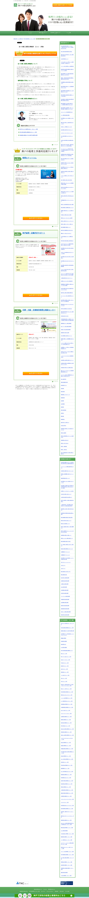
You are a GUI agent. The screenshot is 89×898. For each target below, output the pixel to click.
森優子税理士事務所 (64, 872)
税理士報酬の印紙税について (66, 227)
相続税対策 (63, 397)
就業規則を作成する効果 (65, 332)
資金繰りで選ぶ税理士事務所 (66, 329)
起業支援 (62, 388)
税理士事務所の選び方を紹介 (66, 541)
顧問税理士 (63, 419)
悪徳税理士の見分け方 (64, 440)
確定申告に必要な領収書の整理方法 (67, 292)
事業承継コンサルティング (65, 394)
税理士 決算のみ (64, 449)
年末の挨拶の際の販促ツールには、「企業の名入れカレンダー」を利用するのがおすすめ (67, 47)
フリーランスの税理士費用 (65, 596)
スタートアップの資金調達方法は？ (67, 112)
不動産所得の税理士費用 (65, 599)
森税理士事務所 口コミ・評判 (66, 719)
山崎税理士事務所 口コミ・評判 (66, 716)
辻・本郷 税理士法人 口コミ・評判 (66, 701)
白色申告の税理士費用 (64, 593)
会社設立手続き (63, 425)
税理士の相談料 (63, 432)
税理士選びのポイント (51, 889)
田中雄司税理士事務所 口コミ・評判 (67, 691)
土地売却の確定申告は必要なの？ (66, 497)
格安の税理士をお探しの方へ (66, 571)
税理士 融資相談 (64, 446)
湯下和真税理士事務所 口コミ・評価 (67, 854)
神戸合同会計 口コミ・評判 (65, 725)
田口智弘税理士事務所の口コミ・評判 (28, 132)
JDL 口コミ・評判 (64, 678)
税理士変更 (63, 391)
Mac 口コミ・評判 (64, 653)
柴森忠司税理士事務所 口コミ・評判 (67, 793)
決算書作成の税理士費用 (65, 580)
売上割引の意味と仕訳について (66, 494)
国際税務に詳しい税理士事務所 (66, 323)
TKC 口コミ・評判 (64, 681)
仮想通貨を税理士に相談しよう (66, 535)
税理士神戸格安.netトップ (38, 889)
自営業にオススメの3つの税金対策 (66, 281)
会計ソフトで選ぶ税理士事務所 (66, 326)
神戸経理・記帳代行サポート (33, 233)
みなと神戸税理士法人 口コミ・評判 (67, 771)
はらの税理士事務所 (64, 830)
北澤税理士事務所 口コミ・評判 (66, 796)
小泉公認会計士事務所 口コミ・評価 (67, 833)
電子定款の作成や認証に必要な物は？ (67, 240)
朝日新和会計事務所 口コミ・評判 (66, 783)
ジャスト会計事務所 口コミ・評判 (66, 698)
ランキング (45, 889)
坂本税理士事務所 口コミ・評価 (66, 865)
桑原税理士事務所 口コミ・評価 (66, 836)
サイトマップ (43, 891)
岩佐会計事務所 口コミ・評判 (66, 756)
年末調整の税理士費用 (64, 590)
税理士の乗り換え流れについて (66, 520)
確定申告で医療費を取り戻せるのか (67, 230)
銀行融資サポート (64, 385)
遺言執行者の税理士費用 (65, 605)
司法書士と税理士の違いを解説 (66, 214)
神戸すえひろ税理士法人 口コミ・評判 (29, 129)
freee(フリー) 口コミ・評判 (65, 659)
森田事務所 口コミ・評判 (65, 768)
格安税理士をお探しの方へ (24, 891)
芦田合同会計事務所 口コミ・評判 (66, 765)
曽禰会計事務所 (63, 638)
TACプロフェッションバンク (66, 562)
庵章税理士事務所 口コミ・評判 (66, 820)
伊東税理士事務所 (64, 641)
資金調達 (62, 400)
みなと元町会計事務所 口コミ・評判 (67, 759)
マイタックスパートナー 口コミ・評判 (67, 799)
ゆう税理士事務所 (64, 647)
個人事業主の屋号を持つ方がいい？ (67, 129)
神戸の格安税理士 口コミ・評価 (34, 891)
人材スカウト (63, 565)
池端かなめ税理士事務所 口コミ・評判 (67, 735)
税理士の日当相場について (65, 523)
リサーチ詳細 (67, 891)
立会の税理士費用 (64, 587)
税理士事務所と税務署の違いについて (67, 207)
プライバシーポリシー (50, 891)
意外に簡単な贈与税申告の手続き (66, 51)
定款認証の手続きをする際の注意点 (67, 367)
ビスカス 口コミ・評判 (65, 802)
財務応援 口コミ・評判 (65, 672)
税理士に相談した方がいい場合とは (67, 224)
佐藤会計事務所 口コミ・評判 (66, 745)
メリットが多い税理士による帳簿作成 (67, 66)
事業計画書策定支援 (64, 382)
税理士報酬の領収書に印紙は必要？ (67, 517)
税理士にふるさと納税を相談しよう (67, 538)
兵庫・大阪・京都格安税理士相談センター (39, 310)
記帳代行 (62, 413)
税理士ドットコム (29, 158)
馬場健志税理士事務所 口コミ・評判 (67, 748)
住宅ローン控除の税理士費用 (66, 611)
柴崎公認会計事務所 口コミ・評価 (67, 827)
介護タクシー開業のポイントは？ (66, 126)
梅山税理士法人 (63, 644)
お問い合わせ (62, 891)
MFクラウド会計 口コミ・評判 (66, 656)
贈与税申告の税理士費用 (65, 614)
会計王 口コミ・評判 (64, 669)
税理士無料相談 (63, 410)
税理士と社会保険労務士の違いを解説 (67, 204)
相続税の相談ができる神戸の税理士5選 (28, 135)
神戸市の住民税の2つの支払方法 (66, 308)
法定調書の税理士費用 (64, 602)
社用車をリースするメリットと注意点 (67, 491)
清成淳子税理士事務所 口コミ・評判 (67, 780)
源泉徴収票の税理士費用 (65, 608)
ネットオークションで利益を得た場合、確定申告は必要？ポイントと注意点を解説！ (67, 150)
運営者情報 (56, 891)
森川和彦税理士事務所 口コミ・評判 (67, 808)
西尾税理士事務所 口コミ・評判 (66, 774)
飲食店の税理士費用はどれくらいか (67, 548)
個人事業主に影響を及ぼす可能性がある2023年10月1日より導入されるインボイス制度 (67, 486)
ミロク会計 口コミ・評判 (65, 675)
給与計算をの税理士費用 (65, 577)
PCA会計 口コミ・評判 (65, 662)
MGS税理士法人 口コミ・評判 (66, 777)
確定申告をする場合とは (65, 422)
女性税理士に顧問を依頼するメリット (67, 360)
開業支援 (62, 416)
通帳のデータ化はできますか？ (66, 233)
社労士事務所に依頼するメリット (66, 335)
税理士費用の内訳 (64, 574)
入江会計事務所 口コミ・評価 (66, 875)
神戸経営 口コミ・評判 (65, 762)
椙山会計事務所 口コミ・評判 (66, 742)
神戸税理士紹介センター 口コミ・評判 (67, 805)
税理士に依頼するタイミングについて (67, 221)
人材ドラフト (63, 568)
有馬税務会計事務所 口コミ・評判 (66, 704)
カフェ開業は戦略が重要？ (65, 115)
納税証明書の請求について (65, 478)
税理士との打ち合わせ (64, 443)
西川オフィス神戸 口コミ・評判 (66, 688)
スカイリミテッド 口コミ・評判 (66, 713)
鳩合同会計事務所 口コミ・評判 (66, 722)
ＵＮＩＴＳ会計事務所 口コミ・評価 (67, 851)
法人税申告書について (64, 58)
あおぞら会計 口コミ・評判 (65, 710)
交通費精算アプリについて (65, 551)
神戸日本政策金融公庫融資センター (67, 650)
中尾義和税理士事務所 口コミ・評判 (67, 707)
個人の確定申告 (63, 379)
